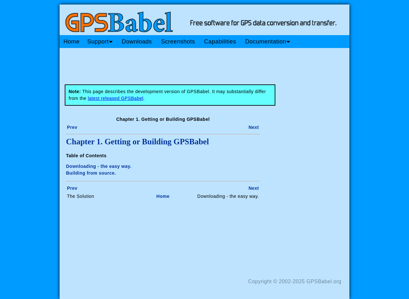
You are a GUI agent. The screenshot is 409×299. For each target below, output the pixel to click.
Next (254, 127)
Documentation (267, 41)
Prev (72, 127)
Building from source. (91, 173)
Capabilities (220, 41)
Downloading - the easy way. (98, 166)
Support (100, 41)
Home (71, 41)
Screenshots (178, 41)
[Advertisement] (182, 63)
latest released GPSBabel (115, 98)
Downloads (137, 41)
